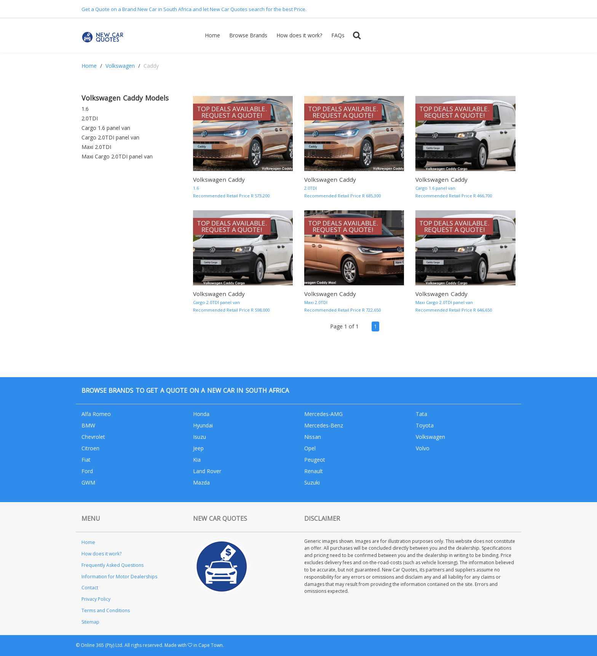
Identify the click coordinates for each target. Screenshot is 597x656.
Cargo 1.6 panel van (105, 127)
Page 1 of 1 (344, 326)
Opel (310, 448)
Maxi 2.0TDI (96, 146)
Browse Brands (248, 35)
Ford (87, 471)
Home (212, 35)
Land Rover (207, 471)
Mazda (201, 482)
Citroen (90, 448)
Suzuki (312, 482)
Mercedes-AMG (323, 414)
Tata (421, 414)
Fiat (86, 459)
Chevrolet (93, 436)
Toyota (425, 425)
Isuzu (199, 436)
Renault (313, 471)
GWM (88, 482)
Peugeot (314, 459)
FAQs (338, 35)
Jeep (198, 448)
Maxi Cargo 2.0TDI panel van (117, 156)
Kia (197, 459)
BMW (88, 425)
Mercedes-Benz (323, 425)
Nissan (312, 436)
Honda (201, 414)
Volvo (422, 448)
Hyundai (203, 425)
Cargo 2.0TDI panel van (110, 137)
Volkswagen (120, 65)
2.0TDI (89, 118)
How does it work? (299, 35)
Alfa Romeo (96, 414)
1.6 (85, 108)
